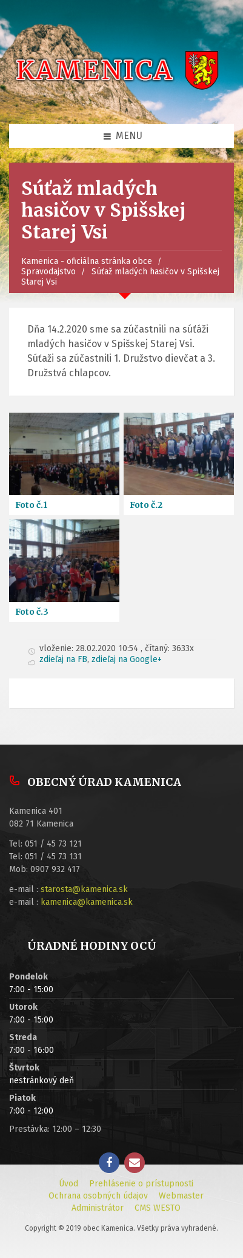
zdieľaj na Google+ (127, 659)
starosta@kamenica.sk (84, 889)
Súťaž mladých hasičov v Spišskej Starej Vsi (120, 276)
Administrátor (98, 1208)
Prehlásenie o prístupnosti (141, 1184)
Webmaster (181, 1196)
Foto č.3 (31, 611)
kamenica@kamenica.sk (87, 902)
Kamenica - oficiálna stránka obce (86, 261)
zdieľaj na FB (63, 659)
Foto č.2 (146, 504)
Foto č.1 (31, 504)
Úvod (68, 1184)
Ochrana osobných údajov (98, 1196)
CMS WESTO (158, 1208)
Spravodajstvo (48, 271)
